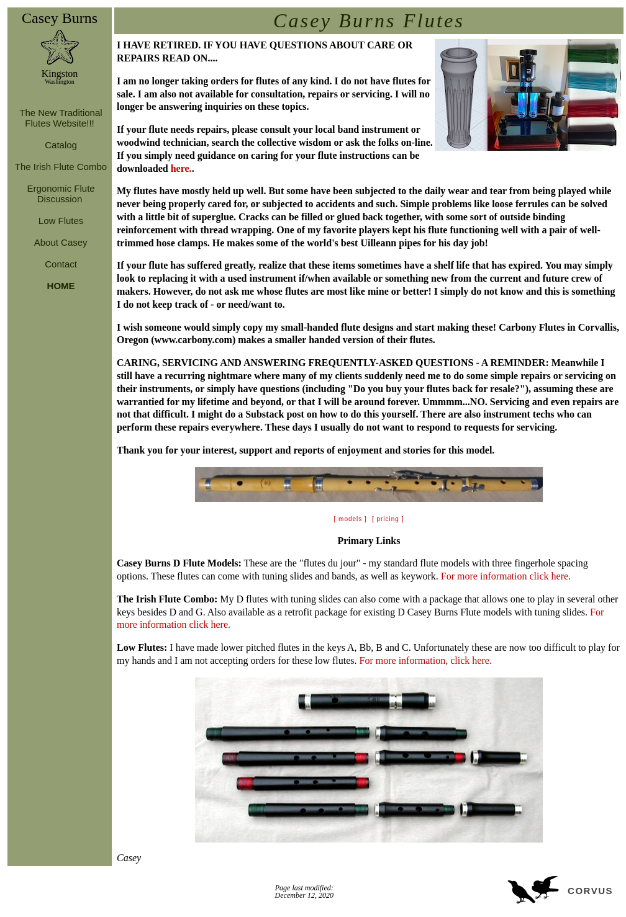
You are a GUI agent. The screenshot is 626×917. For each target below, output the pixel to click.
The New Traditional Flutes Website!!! (59, 117)
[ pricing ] (388, 519)
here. (181, 168)
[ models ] (350, 519)
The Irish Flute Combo (59, 166)
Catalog (59, 145)
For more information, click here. (426, 660)
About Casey (59, 242)
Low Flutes (60, 220)
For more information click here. (506, 576)
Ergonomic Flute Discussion (59, 193)
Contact (59, 264)
